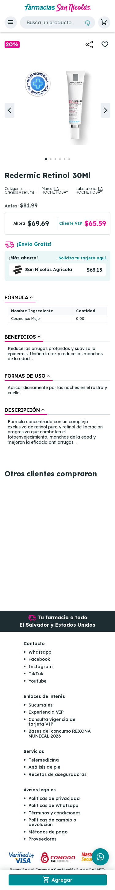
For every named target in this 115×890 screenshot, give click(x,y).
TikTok (36, 673)
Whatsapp (40, 652)
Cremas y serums (20, 192)
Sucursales (40, 705)
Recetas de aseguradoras (57, 774)
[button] (11, 22)
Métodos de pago (48, 832)
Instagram (41, 666)
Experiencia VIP (46, 712)
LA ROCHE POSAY (55, 190)
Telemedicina (44, 760)
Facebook (39, 659)
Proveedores (42, 839)
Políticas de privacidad (54, 798)
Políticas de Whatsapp (53, 805)
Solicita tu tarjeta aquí (82, 258)
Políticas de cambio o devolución (52, 822)
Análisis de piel (45, 767)
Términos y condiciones (54, 813)
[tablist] (57, 370)
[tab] (20, 297)
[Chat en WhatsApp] (100, 856)
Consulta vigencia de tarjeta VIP (52, 722)
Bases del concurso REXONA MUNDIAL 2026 (60, 733)
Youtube (38, 681)
